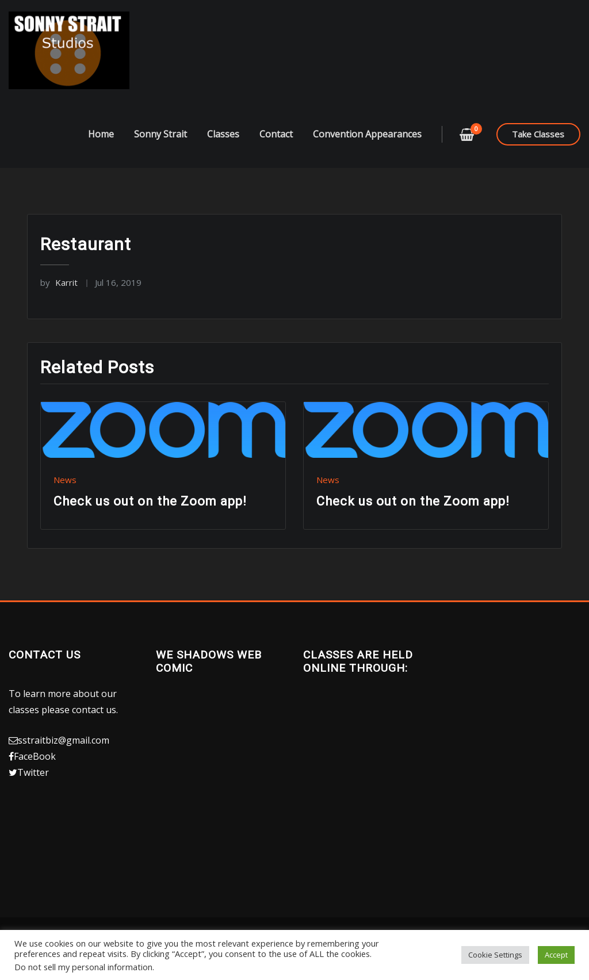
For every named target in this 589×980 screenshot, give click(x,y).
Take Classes (538, 148)
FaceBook (35, 770)
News (65, 493)
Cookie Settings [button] (495, 955)
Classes (223, 147)
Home (101, 147)
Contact (276, 147)
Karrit (59, 297)
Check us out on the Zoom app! (150, 515)
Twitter (33, 786)
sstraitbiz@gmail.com (63, 754)
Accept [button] (556, 955)
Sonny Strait (160, 147)
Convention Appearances (367, 147)
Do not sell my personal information (83, 967)
